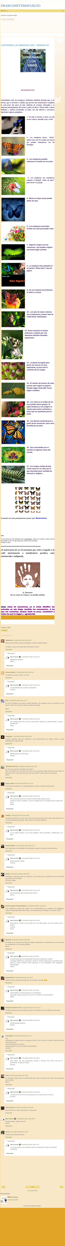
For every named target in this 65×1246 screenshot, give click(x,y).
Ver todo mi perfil (13, 1200)
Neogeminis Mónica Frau (13, 1007)
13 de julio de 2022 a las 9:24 (25, 672)
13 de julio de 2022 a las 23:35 (36, 906)
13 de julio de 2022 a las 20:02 (20, 874)
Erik (6, 700)
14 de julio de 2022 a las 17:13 (31, 1007)
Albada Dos (9, 640)
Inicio (32, 1187)
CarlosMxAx (9, 1036)
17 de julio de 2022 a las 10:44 (30, 830)
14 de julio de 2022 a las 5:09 (21, 939)
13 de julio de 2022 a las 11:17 (18, 700)
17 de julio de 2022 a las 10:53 (30, 1058)
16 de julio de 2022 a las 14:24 (24, 1107)
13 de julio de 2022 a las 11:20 (22, 736)
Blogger (38, 1206)
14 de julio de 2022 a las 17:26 (19, 1075)
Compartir (4, 630)
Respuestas (11, 653)
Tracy (7, 1075)
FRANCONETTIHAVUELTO (20, 5)
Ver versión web (32, 1190)
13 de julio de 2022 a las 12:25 (28, 766)
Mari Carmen (14, 657)
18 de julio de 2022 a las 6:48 (30, 956)
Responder (8, 649)
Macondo (8, 939)
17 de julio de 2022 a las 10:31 (30, 657)
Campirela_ (9, 736)
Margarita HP (9, 977)
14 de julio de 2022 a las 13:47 (23, 977)
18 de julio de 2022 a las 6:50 (30, 990)
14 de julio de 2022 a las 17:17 (23, 1036)
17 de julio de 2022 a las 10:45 (30, 858)
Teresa (7, 1132)
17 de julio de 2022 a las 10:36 (30, 719)
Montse (7, 874)
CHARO (7, 815)
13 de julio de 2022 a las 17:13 (25, 845)
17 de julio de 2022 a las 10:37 (30, 751)
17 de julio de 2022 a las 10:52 (30, 1020)
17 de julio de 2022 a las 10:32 (30, 685)
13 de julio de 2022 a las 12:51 (24, 783)
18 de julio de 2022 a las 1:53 (19, 1132)
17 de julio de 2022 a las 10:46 (30, 890)
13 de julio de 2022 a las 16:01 (20, 815)
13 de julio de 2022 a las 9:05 (22, 640)
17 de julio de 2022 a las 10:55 (30, 1092)
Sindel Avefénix (10, 845)
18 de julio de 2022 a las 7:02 (30, 1144)
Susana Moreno (10, 672)
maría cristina (9, 783)
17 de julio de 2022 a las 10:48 (30, 920)
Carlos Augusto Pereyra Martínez (16, 906)
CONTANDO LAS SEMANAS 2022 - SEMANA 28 (25, 45)
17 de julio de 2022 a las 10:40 (30, 796)
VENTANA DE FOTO (11, 766)
